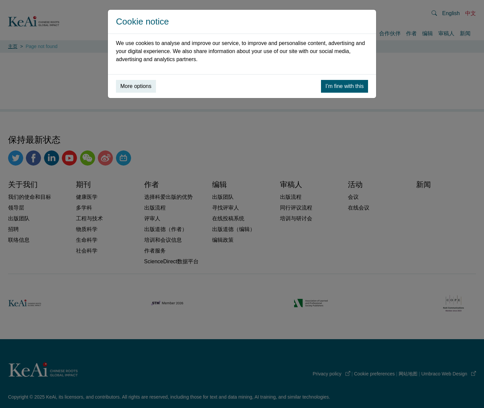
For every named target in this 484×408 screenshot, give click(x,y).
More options (136, 86)
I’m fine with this (344, 86)
